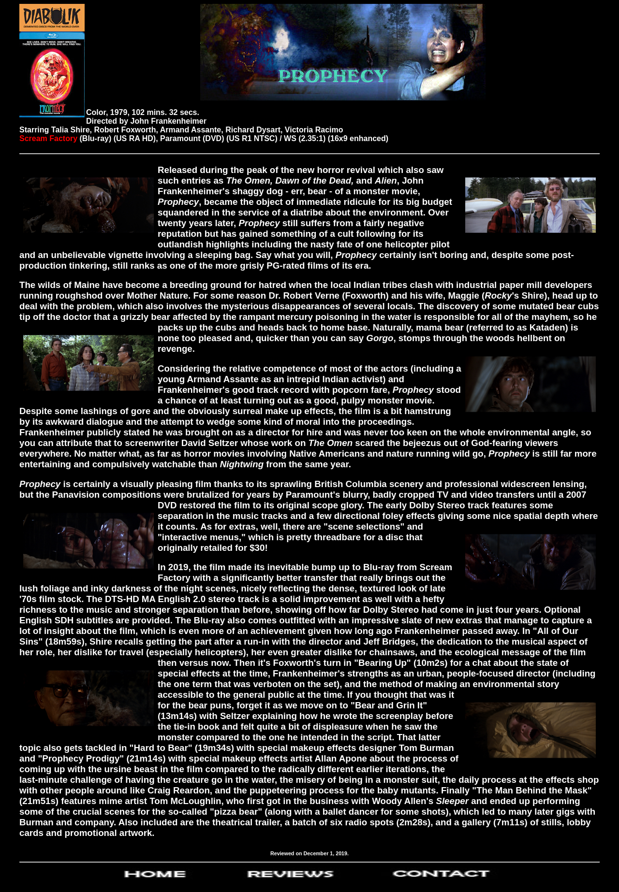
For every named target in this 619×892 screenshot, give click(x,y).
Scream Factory (48, 138)
